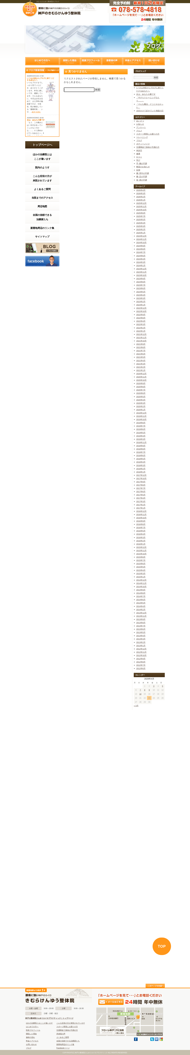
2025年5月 (140, 219)
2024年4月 (140, 259)
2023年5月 (140, 292)
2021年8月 (140, 347)
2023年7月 (140, 285)
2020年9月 (140, 383)
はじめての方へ (42, 61)
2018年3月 (140, 465)
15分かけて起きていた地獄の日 (149, 111)
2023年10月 (141, 275)
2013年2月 (140, 642)
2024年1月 (140, 265)
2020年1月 (140, 410)
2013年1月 (140, 646)
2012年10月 (141, 655)
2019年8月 (140, 423)
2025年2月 (140, 229)
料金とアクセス (133, 61)
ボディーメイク (143, 144)
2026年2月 (140, 197)
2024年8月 (140, 249)
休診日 (139, 150)
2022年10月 (141, 311)
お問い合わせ (31, 1044)
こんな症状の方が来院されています (42, 178)
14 (140, 694)
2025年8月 (140, 213)
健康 (138, 154)
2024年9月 (140, 246)
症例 (138, 170)
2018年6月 (140, 455)
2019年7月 (140, 426)
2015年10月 (141, 554)
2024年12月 (141, 236)
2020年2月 (140, 406)
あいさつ (140, 121)
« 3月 (136, 706)
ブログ (42, 248)
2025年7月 (140, 216)
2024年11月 (141, 239)
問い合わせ (154, 61)
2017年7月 (140, 488)
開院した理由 (69, 61)
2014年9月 (140, 590)
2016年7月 (140, 527)
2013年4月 (140, 636)
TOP (162, 946)
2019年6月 (140, 429)
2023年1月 (140, 305)
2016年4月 (140, 534)
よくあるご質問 (42, 189)
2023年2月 (140, 301)
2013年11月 (141, 616)
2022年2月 (140, 328)
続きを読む (36, 112)
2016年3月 (140, 537)
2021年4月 (140, 360)
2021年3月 (140, 364)
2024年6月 (140, 256)
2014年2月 (140, 609)
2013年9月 (140, 619)
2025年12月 (141, 203)
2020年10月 (141, 380)
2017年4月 (140, 498)
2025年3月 (140, 226)
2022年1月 (140, 331)
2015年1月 (140, 577)
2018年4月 (140, 462)
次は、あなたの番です (36, 120)
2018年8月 (140, 449)
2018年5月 (140, 459)
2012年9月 (140, 659)
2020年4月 (140, 400)
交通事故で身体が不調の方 (147, 147)
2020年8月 (140, 387)
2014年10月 (141, 586)
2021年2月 (140, 367)
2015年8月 (140, 557)
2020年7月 (140, 390)
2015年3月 (140, 573)
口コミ (139, 157)
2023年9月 (140, 278)
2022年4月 (140, 321)
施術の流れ (30, 1037)
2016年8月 (140, 524)
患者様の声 (112, 61)
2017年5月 (140, 495)
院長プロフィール (91, 61)
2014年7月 (140, 596)
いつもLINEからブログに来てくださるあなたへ (40, 79)
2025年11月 (141, 206)
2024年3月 (140, 262)
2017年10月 (141, 478)
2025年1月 (140, 233)
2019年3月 (140, 439)
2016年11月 (141, 514)
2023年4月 (140, 295)
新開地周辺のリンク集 (42, 228)
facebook (42, 260)
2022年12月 (141, 308)
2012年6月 (140, 668)
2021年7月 (140, 351)
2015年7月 (140, 560)
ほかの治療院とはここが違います (42, 156)
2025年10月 (141, 210)
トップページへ (42, 144)
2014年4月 (140, 606)
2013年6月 (140, 629)
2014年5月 (140, 603)
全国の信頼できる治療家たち (42, 217)
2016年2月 (140, 541)
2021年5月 (140, 357)
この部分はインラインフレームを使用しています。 (42, 624)
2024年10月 (141, 242)
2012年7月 (140, 665)
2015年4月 (140, 570)
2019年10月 (141, 419)
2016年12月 (141, 511)
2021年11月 (141, 337)
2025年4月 (140, 223)
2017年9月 (140, 482)
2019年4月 (140, 436)
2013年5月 (140, 632)
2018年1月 (140, 472)
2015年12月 (141, 547)
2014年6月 (140, 600)
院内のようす (42, 167)
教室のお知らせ (143, 167)
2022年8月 (140, 318)
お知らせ (140, 124)
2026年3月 (140, 193)
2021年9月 (140, 344)
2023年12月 (141, 269)
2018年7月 (140, 452)
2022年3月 (140, 324)
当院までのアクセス (42, 197)
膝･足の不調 (141, 176)
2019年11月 (141, 416)
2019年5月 (140, 433)
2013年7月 (140, 626)
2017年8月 (140, 485)
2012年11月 (141, 652)
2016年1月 (140, 544)
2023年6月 (140, 288)
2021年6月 (140, 354)
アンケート (141, 127)
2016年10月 (141, 518)
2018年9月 (140, 446)
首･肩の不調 (141, 180)
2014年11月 (141, 583)
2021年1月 (140, 370)
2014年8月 (140, 593)
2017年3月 (140, 501)
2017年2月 (140, 505)
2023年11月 (141, 272)
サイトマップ (42, 236)
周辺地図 (42, 206)
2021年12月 (141, 334)
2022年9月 (140, 315)
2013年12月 (141, 613)
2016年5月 (140, 531)
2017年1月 (140, 508)
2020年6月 (140, 393)
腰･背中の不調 (142, 173)
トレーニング (142, 137)
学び (138, 160)
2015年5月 (140, 567)
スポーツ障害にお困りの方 (147, 134)
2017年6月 (140, 491)
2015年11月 (141, 550)
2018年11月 (141, 442)
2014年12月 (141, 580)
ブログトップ (140, 71)
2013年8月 (140, 623)
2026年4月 (140, 190)
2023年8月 (140, 282)
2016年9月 (140, 521)
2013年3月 (140, 639)
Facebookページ (63, 1048)
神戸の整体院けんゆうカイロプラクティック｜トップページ (49, 1018)
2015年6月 (140, 563)
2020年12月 (141, 374)
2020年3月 (140, 403)
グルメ (139, 131)
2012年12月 (141, 649)
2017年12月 (141, 475)
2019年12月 (141, 413)
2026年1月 (140, 200)
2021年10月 (141, 341)
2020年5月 (140, 397)
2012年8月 (140, 662)
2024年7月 (140, 252)
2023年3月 (140, 298)
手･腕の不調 (141, 163)
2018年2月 (140, 469)
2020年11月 (141, 377)
